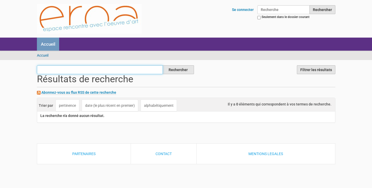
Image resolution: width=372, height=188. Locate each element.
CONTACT (164, 154)
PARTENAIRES (84, 154)
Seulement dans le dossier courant (285, 17)
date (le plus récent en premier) (110, 105)
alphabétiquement (159, 105)
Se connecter (243, 10)
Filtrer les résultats (316, 70)
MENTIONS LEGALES (265, 154)
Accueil (48, 44)
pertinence (67, 105)
